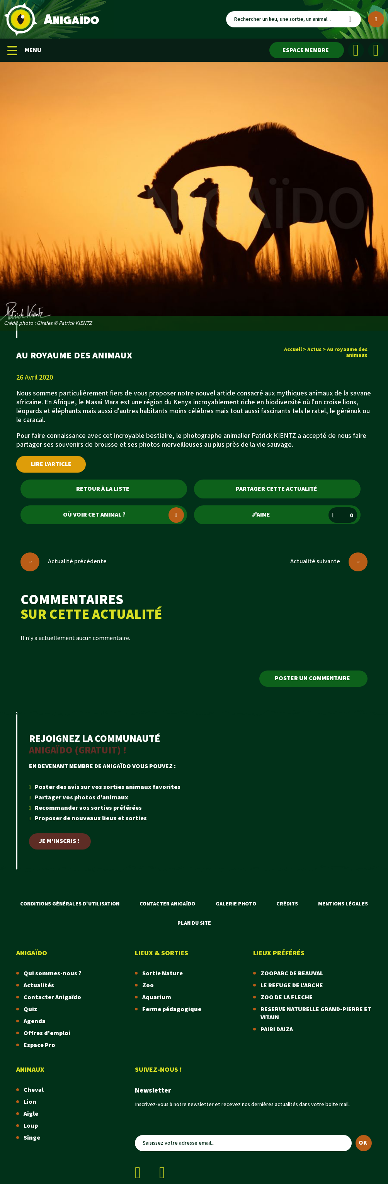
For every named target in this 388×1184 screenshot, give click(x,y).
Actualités (39, 985)
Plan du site (194, 923)
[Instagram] (376, 50)
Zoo (148, 985)
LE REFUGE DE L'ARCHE (291, 985)
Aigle (31, 1114)
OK (363, 1143)
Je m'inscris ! (59, 841)
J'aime (304, 515)
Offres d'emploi (47, 1033)
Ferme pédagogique (171, 1009)
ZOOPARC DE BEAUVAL (291, 973)
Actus (314, 349)
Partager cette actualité (276, 489)
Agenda (35, 1021)
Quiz (30, 1009)
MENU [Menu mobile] (24, 50)
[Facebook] (356, 50)
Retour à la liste (102, 489)
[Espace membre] (306, 50)
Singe (32, 1138)
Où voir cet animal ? (123, 515)
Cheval (34, 1090)
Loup (31, 1126)
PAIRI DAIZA (276, 1029)
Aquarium (156, 997)
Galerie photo (236, 903)
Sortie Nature (162, 973)
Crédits (287, 903)
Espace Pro (39, 1045)
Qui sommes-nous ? (53, 973)
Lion (30, 1102)
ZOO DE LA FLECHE (286, 997)
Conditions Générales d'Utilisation (69, 903)
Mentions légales (343, 903)
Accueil (293, 349)
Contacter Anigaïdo (167, 903)
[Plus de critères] (376, 19)
